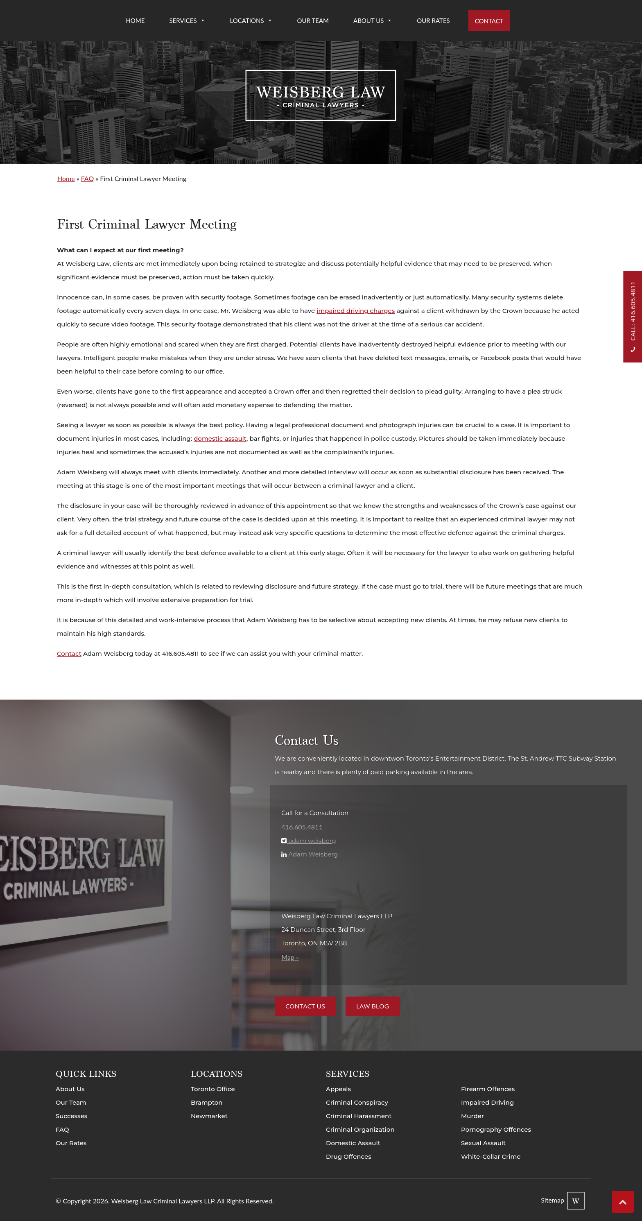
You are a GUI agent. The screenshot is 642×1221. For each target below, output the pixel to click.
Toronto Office (213, 1089)
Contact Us (305, 1006)
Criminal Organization (360, 1129)
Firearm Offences (488, 1089)
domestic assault (220, 438)
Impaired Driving (487, 1102)
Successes (71, 1116)
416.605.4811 (301, 827)
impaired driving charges (355, 311)
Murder (472, 1116)
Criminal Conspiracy (357, 1102)
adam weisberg (311, 841)
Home (135, 20)
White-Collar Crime (491, 1156)
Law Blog (372, 1006)
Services (187, 20)
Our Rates (433, 20)
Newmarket (209, 1116)
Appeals (338, 1089)
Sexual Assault (483, 1143)
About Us (372, 20)
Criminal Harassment (359, 1116)
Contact (489, 21)
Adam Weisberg (312, 854)
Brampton (207, 1102)
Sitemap (552, 1200)
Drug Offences (348, 1156)
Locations (251, 20)
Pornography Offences (496, 1129)
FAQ (87, 178)
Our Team (313, 20)
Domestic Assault (353, 1143)
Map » (290, 957)
